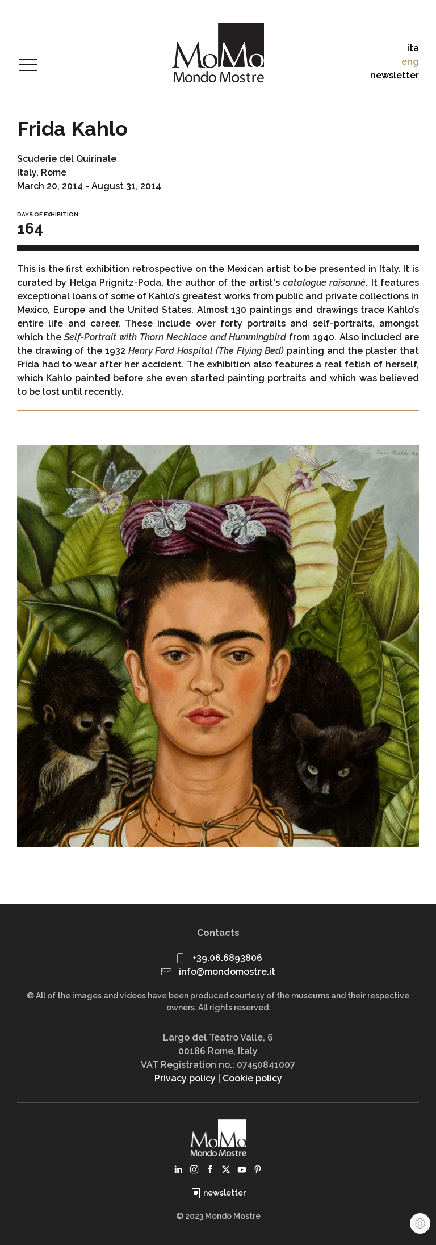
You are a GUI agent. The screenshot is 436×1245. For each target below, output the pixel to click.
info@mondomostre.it (227, 971)
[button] (28, 65)
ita (413, 48)
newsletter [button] (394, 75)
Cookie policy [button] (252, 1078)
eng (410, 61)
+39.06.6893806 (227, 957)
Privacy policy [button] (185, 1078)
